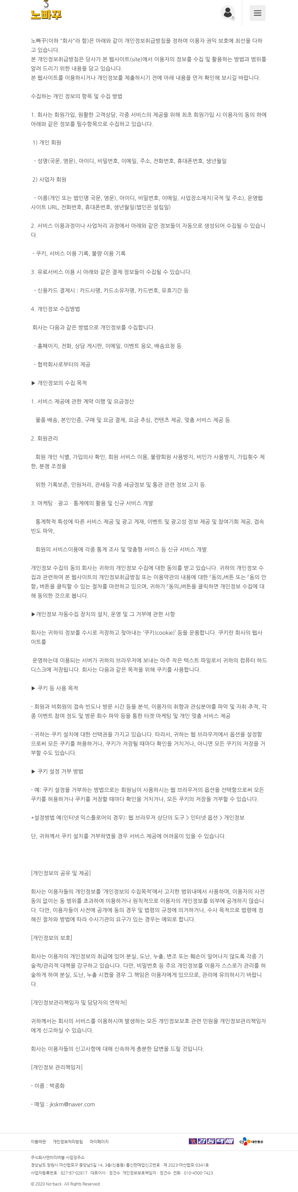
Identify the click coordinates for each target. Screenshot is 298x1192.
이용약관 (38, 1141)
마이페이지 (99, 1141)
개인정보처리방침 (68, 1141)
